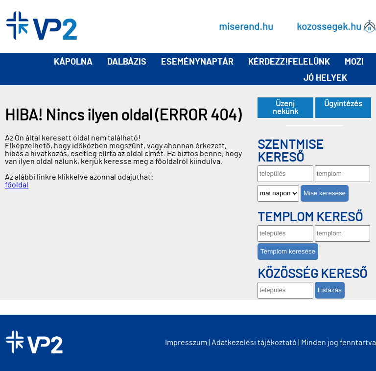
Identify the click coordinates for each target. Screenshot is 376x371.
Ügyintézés (343, 104)
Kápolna (73, 62)
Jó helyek (325, 78)
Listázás (330, 290)
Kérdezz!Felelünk (289, 62)
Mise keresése (325, 193)
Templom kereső (310, 217)
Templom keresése (287, 251)
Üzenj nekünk (285, 108)
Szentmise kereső (291, 151)
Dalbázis (126, 62)
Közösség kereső (312, 274)
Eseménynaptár (197, 62)
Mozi (354, 62)
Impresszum (186, 343)
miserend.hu (246, 26)
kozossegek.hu (329, 26)
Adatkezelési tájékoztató (254, 343)
